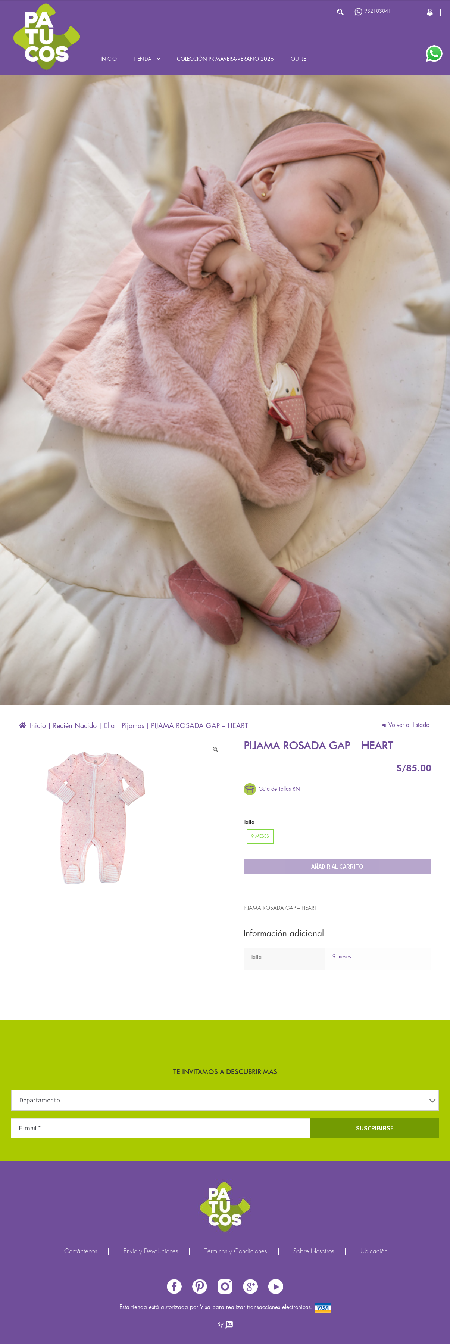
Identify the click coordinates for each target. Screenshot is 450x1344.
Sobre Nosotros (313, 1251)
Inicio (109, 59)
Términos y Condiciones (235, 1251)
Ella (109, 726)
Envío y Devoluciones (151, 1251)
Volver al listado (408, 725)
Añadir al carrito (337, 866)
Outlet (300, 59)
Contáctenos (80, 1251)
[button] (215, 749)
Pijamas (133, 726)
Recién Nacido (75, 726)
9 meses (341, 957)
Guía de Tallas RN (279, 789)
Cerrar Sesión (430, 12)
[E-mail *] (160, 1128)
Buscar (340, 11)
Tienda (142, 59)
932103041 (372, 12)
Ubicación (373, 1251)
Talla (249, 822)
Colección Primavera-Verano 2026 (225, 59)
